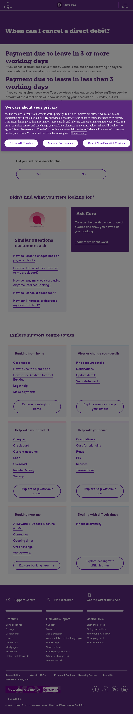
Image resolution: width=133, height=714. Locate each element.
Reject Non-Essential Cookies (106, 143)
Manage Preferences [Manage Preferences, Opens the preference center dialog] (60, 143)
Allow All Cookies (21, 143)
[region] (66, 125)
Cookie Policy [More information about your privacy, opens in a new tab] (79, 133)
